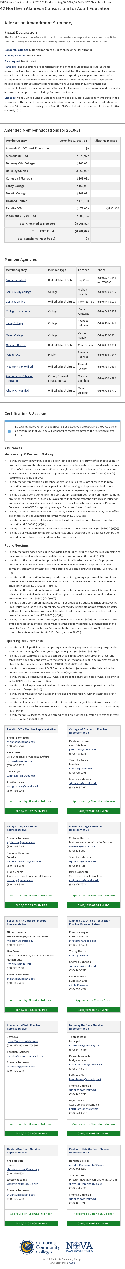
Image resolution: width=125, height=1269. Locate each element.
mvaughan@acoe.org (82, 940)
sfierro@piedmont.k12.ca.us (85, 1183)
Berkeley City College (18, 292)
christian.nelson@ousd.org (23, 1169)
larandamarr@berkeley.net (85, 1079)
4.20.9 (72, 1262)
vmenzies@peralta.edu (82, 846)
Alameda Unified (16, 280)
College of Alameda (18, 311)
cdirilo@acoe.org (79, 985)
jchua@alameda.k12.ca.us (22, 1041)
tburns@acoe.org (79, 955)
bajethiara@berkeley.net (83, 1108)
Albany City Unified (17, 390)
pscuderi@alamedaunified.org (25, 1056)
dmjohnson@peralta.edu (84, 880)
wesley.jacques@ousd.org (22, 1183)
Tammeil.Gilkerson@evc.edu (24, 861)
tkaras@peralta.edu (81, 768)
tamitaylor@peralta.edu (21, 775)
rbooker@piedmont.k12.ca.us (86, 1165)
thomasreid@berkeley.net (84, 1045)
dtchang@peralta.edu (20, 880)
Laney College (14, 323)
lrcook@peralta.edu (19, 963)
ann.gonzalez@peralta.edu (23, 786)
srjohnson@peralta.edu (21, 741)
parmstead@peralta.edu (83, 749)
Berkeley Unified (15, 302)
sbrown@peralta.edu (19, 761)
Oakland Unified (16, 345)
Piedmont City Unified (19, 367)
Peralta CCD (13, 355)
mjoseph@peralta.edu (20, 940)
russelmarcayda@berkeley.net (87, 1064)
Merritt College (14, 335)
